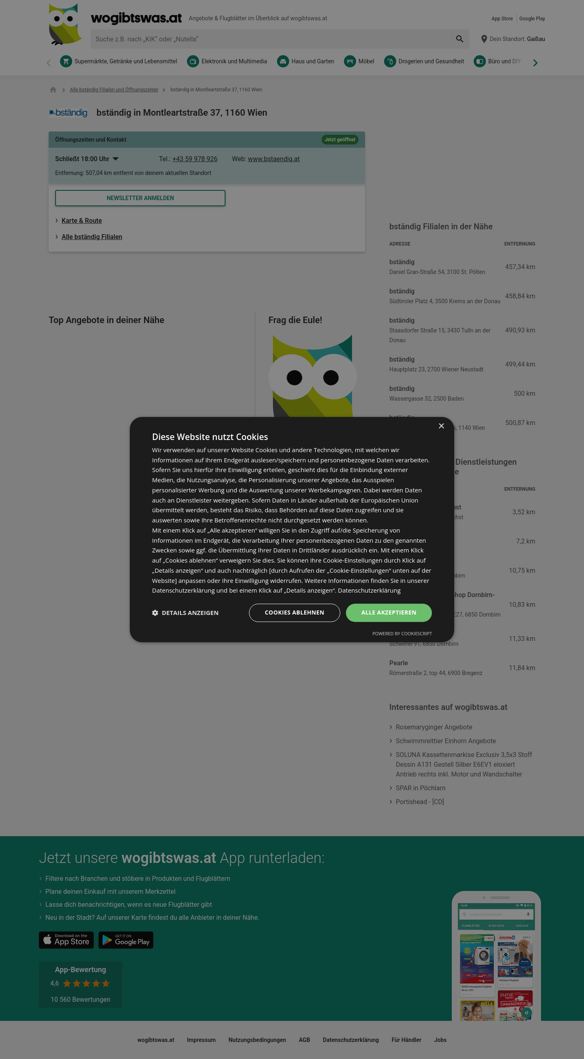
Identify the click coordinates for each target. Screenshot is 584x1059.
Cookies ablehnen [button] (294, 612)
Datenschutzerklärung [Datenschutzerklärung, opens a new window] (369, 591)
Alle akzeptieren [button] (389, 612)
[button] (185, 613)
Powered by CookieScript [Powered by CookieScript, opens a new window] (402, 633)
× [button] (441, 426)
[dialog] (292, 529)
